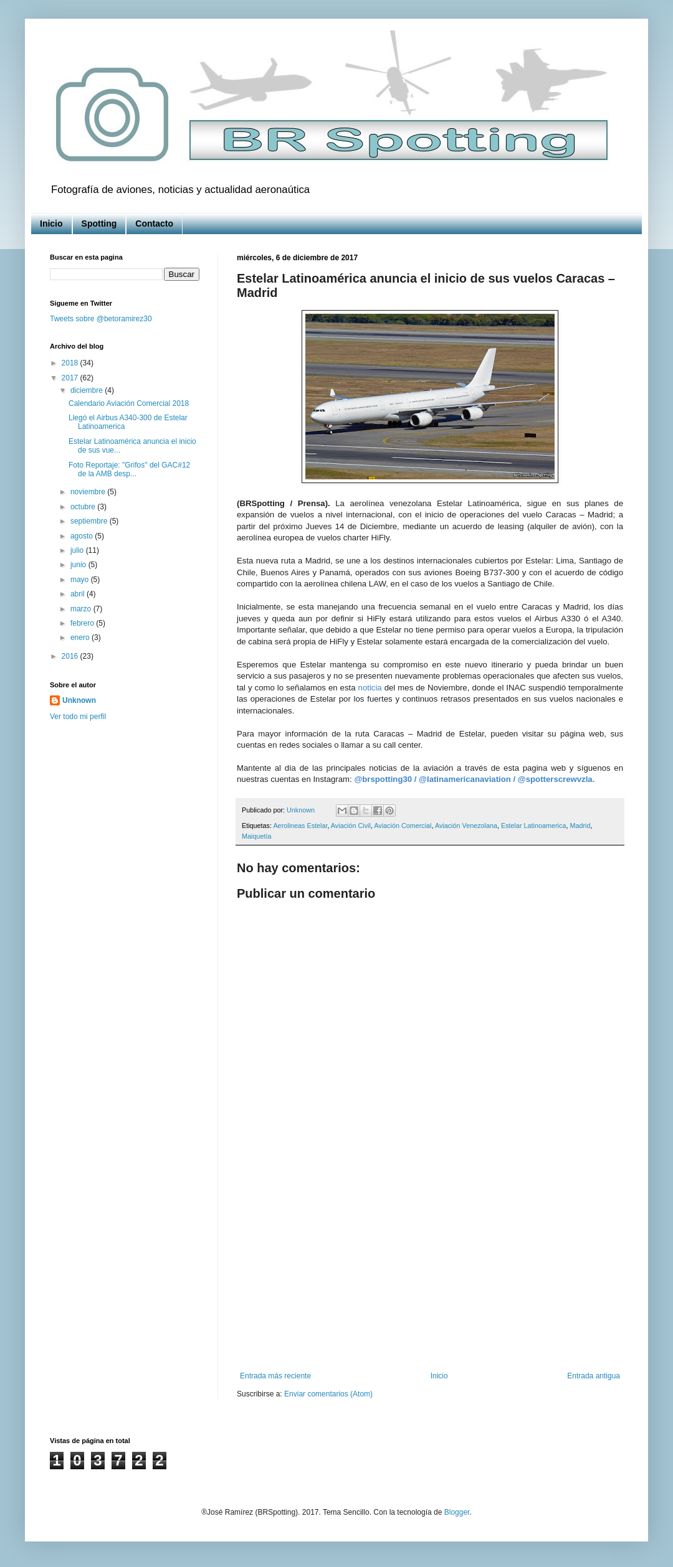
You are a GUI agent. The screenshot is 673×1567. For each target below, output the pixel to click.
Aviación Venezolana (466, 825)
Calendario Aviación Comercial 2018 (129, 403)
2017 (71, 378)
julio (78, 550)
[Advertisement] (430, 1269)
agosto (82, 536)
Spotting (99, 223)
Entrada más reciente (275, 1376)
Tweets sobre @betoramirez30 (101, 318)
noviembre (88, 491)
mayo (80, 579)
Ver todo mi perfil (78, 716)
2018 (71, 363)
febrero (83, 623)
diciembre (87, 390)
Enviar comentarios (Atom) (328, 1394)
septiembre (90, 521)
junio (79, 564)
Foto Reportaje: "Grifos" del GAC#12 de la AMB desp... (129, 469)
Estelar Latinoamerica (533, 825)
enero (81, 637)
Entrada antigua (593, 1376)
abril (78, 594)
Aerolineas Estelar (300, 825)
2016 (71, 656)
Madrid (580, 825)
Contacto (154, 223)
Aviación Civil (351, 825)
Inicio (51, 223)
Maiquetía (256, 836)
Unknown (79, 700)
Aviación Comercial (402, 825)
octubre (83, 506)
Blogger (457, 1512)
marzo (81, 609)
